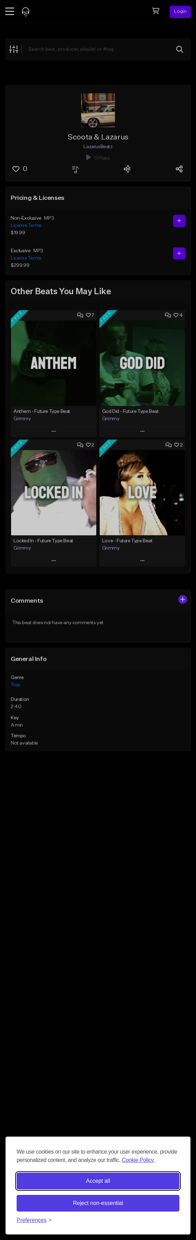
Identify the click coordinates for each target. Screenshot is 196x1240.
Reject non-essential (98, 1203)
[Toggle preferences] (34, 1220)
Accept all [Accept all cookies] (98, 1181)
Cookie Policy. (138, 1160)
